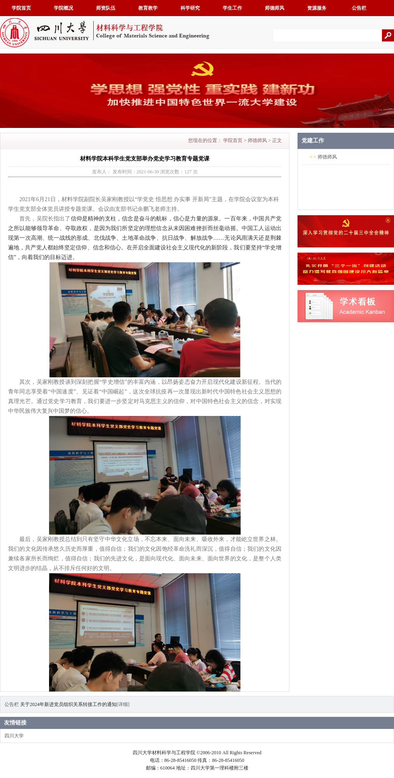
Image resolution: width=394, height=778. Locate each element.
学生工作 (232, 8)
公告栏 (359, 8)
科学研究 (190, 8)
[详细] (123, 704)
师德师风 (274, 8)
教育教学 (148, 8)
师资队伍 (105, 8)
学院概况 (63, 8)
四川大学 (14, 736)
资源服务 (316, 8)
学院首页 (21, 8)
